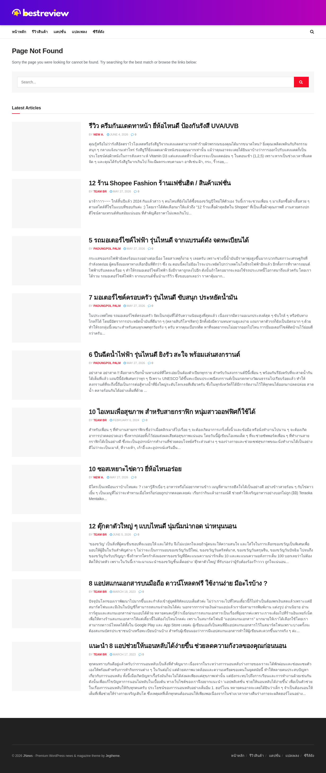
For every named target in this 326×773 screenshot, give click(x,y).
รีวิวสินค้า (40, 32)
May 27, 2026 (120, 191)
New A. (99, 134)
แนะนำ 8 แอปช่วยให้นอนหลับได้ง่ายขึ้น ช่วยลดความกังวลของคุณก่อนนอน (187, 645)
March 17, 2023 (123, 654)
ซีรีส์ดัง (98, 32)
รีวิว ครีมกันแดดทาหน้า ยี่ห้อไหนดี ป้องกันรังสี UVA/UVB (164, 125)
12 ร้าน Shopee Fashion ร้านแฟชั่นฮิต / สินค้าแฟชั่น (160, 183)
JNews (28, 756)
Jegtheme (112, 756)
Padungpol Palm (107, 248)
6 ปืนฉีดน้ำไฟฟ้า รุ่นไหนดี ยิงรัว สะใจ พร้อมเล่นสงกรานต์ (164, 354)
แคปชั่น (60, 32)
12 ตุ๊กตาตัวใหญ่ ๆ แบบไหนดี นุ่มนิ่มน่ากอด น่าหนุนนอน (162, 526)
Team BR (100, 191)
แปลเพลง (79, 32)
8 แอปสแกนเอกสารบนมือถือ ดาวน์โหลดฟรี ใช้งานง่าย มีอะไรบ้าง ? (178, 583)
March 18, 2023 (123, 591)
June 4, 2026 (117, 134)
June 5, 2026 (120, 534)
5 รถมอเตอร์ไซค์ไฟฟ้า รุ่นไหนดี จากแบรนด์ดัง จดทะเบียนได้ (169, 240)
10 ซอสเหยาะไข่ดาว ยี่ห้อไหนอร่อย (135, 469)
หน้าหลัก (19, 32)
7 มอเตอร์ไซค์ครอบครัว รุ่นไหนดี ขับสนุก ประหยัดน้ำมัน (163, 297)
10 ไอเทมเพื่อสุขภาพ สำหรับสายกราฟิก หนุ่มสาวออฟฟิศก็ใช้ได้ (172, 411)
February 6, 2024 (124, 420)
